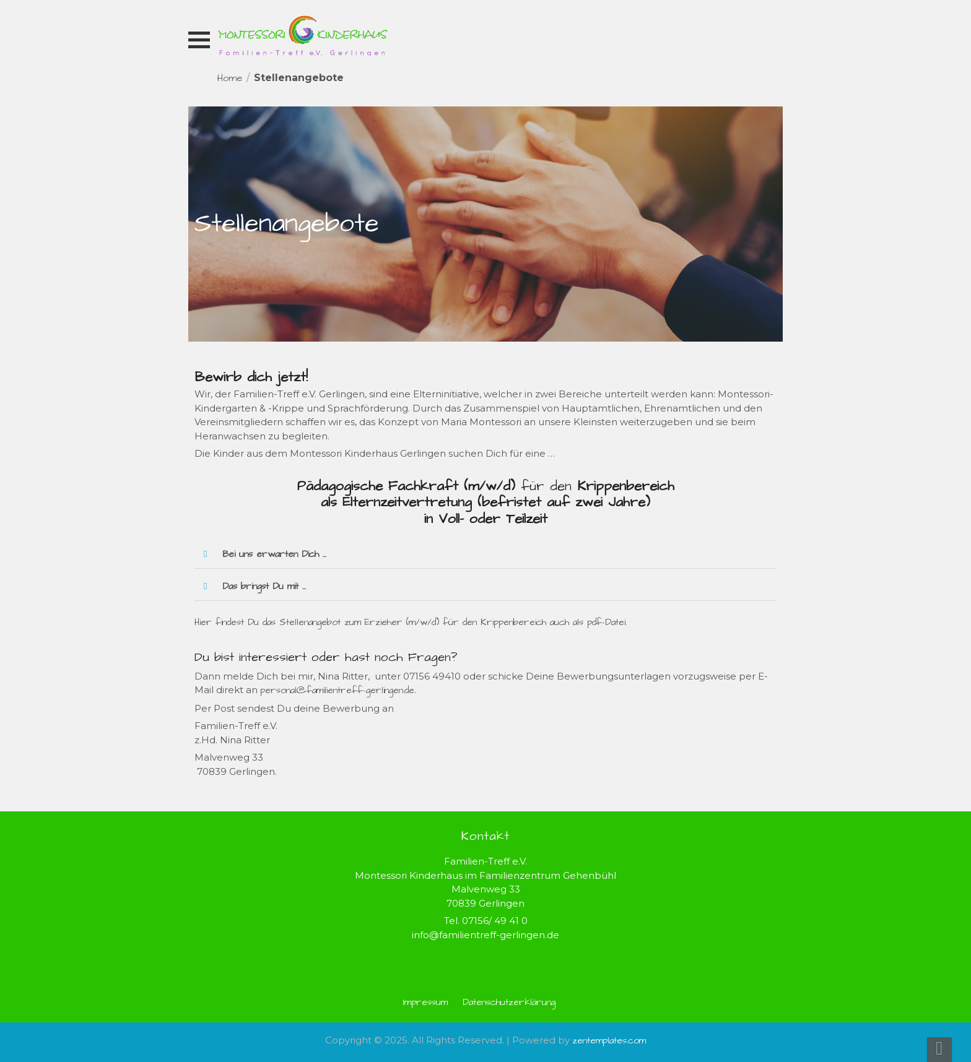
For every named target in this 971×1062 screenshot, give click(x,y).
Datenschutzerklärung (509, 1002)
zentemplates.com (609, 1040)
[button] (485, 554)
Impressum (425, 1002)
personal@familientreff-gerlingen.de (337, 690)
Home (229, 78)
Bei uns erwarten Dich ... (274, 554)
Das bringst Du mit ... (264, 586)
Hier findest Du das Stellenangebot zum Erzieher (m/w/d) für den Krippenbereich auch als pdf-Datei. (410, 622)
